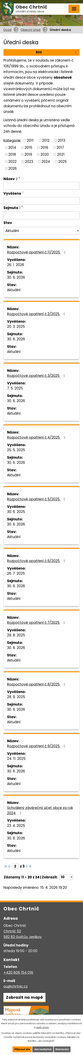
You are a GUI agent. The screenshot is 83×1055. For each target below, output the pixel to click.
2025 (62, 161)
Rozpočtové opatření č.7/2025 (36, 622)
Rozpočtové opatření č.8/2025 (37, 684)
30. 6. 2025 (16, 511)
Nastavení (62, 1049)
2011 (30, 140)
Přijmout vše (22, 1049)
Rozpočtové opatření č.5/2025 (37, 499)
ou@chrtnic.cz (15, 986)
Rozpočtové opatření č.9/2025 (37, 746)
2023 (29, 161)
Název (10, 178)
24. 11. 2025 (16, 758)
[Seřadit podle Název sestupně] (20, 178)
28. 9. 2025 (16, 696)
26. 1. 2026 (15, 264)
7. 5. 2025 (15, 388)
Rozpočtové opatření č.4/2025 (37, 437)
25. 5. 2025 (16, 450)
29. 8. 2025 (16, 635)
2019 (28, 154)
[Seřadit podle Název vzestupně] (20, 177)
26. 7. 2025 (16, 573)
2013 (61, 140)
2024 (46, 161)
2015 (28, 147)
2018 (12, 154)
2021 (61, 154)
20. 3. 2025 (16, 326)
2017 (60, 147)
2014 (12, 147)
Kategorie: (12, 140)
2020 (44, 154)
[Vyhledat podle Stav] (41, 231)
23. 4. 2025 (16, 825)
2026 (12, 168)
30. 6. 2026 (16, 277)
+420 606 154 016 (18, 972)
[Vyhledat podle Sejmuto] (41, 215)
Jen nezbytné (43, 1049)
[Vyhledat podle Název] (41, 186)
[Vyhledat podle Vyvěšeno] (41, 201)
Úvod (7, 30)
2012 (45, 140)
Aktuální (13, 290)
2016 (44, 147)
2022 (12, 161)
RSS (57, 52)
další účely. (42, 1027)
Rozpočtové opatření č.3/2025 (36, 375)
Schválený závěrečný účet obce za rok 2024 (40, 810)
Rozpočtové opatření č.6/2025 (37, 560)
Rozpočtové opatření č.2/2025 (36, 314)
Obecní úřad (30, 30)
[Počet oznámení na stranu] (66, 877)
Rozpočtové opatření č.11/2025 (37, 252)
